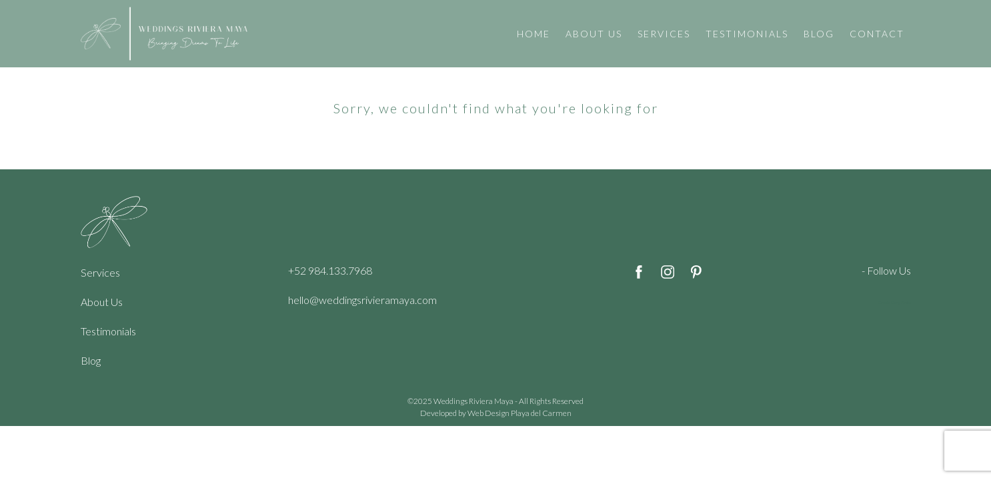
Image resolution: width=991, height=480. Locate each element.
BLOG (819, 33)
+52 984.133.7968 (330, 270)
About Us (102, 301)
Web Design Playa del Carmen (519, 413)
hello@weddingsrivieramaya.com (362, 299)
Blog (91, 360)
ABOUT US (594, 33)
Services (100, 272)
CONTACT (877, 33)
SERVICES (664, 33)
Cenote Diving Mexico (894, 303)
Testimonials (108, 331)
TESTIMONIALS (747, 33)
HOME (533, 33)
